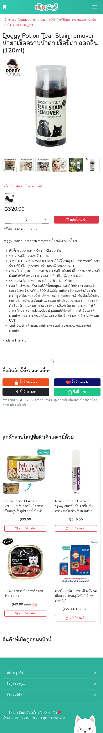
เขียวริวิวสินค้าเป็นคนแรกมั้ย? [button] (23, 186)
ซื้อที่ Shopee (25, 382)
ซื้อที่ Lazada (77, 382)
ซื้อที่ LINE (77, 392)
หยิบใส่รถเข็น (76, 219)
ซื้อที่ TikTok (26, 392)
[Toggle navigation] (95, 7)
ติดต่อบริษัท (14, 694)
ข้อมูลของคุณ (16, 683)
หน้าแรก (8, 19)
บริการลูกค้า (15, 672)
